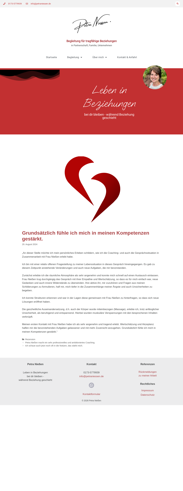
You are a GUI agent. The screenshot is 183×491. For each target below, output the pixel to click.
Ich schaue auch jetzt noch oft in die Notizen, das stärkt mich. (54, 345)
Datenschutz (148, 394)
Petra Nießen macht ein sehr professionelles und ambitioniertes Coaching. (60, 342)
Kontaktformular (91, 394)
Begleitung (74, 57)
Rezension (30, 339)
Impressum (147, 390)
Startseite (51, 57)
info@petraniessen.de (91, 376)
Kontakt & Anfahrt (127, 57)
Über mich (99, 57)
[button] (177, 3)
